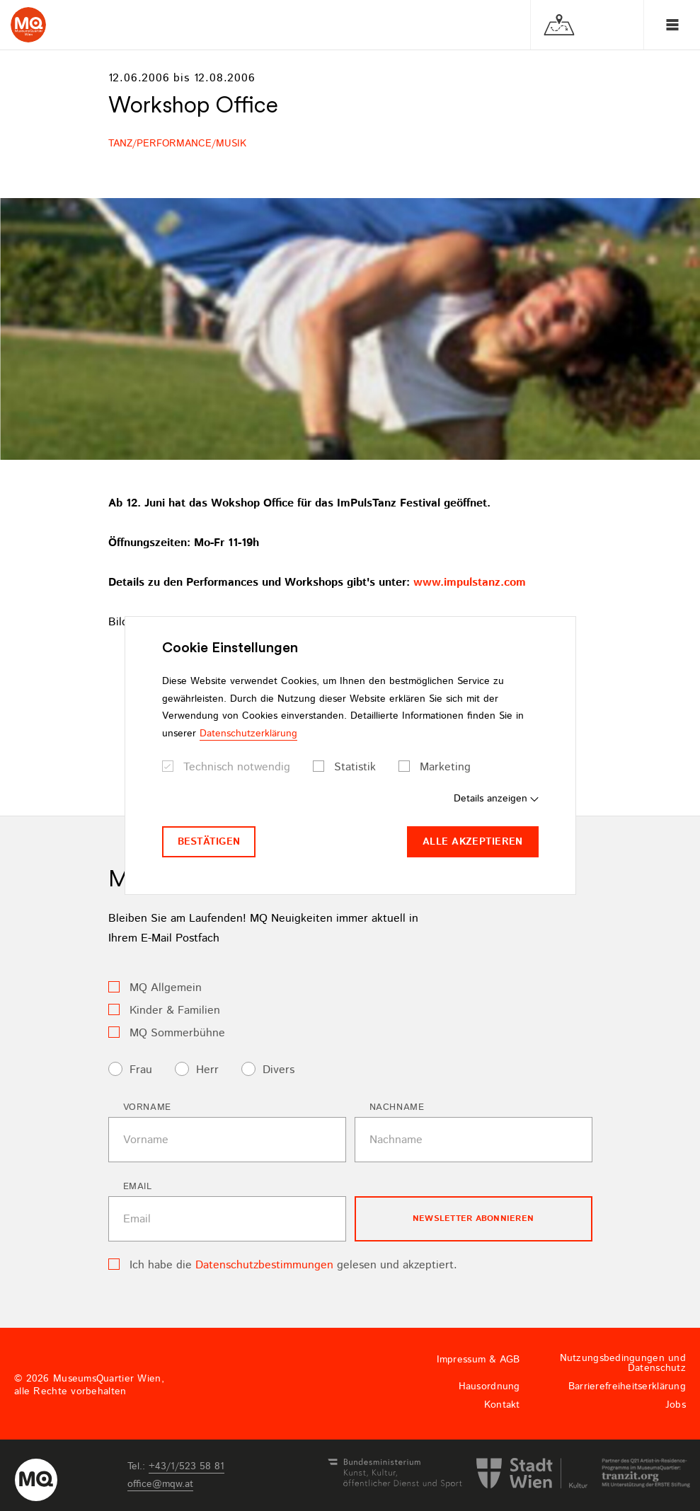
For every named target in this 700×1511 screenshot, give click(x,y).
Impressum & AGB (478, 1360)
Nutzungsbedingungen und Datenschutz (623, 1363)
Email (137, 1186)
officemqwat (160, 1484)
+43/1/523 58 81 (186, 1466)
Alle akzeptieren (472, 842)
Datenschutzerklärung (248, 733)
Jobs (675, 1405)
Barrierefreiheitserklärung (627, 1386)
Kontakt (502, 1405)
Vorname (147, 1107)
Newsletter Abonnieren (473, 1218)
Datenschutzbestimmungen (264, 1265)
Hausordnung (489, 1386)
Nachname (397, 1107)
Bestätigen (209, 842)
